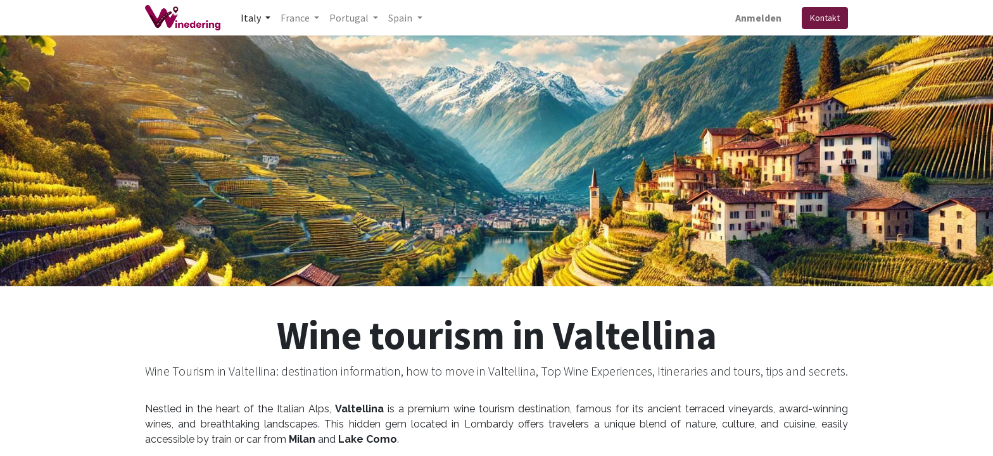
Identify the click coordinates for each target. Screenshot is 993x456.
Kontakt (825, 17)
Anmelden (758, 17)
